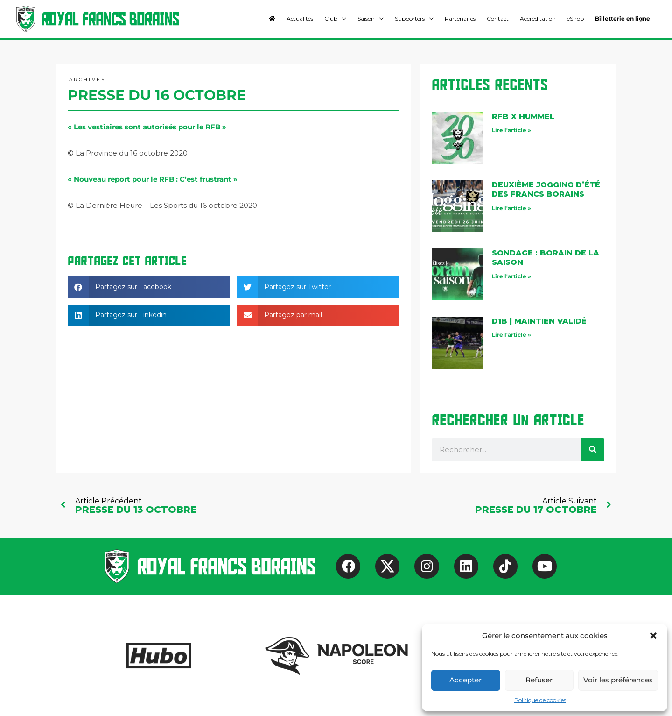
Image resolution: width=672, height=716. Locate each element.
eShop (575, 18)
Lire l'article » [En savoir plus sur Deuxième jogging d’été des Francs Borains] (511, 208)
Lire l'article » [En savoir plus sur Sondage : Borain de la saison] (511, 276)
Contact (498, 18)
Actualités (300, 18)
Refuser (539, 679)
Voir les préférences (618, 679)
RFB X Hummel (523, 116)
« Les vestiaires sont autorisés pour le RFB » (147, 126)
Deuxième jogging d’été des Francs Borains (546, 189)
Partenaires (460, 18)
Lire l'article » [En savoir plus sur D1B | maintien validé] (511, 334)
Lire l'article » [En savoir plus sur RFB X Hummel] (511, 130)
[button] (653, 635)
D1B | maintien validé (539, 321)
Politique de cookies (540, 699)
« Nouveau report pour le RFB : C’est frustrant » (153, 179)
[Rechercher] (592, 449)
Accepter (465, 679)
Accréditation (538, 18)
